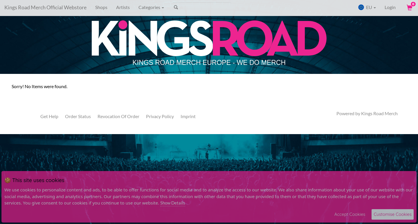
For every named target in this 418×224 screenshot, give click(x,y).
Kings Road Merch (379, 113)
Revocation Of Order (118, 116)
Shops (101, 7)
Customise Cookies (393, 214)
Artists (123, 7)
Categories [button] (151, 7)
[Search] (202, 7)
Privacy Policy (160, 116)
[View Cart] (409, 7)
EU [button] (367, 7)
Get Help (49, 116)
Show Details (172, 202)
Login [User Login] (390, 7)
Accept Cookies (349, 214)
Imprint (188, 116)
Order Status (78, 116)
